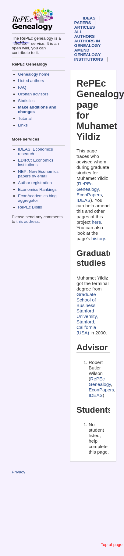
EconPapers (89, 194)
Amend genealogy (87, 52)
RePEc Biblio (30, 207)
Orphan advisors (33, 94)
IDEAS (89, 18)
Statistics (26, 100)
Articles (84, 27)
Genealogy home (34, 74)
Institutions (88, 59)
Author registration (35, 182)
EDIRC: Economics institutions (35, 162)
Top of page (111, 544)
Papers (82, 22)
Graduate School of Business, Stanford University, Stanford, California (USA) (87, 313)
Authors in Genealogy (87, 43)
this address (27, 221)
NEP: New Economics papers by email (38, 173)
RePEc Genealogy (87, 186)
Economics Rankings (37, 189)
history (98, 238)
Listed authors (31, 80)
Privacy (19, 472)
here (96, 222)
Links (23, 125)
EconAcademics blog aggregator (37, 198)
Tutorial (25, 118)
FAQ (22, 87)
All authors (84, 34)
